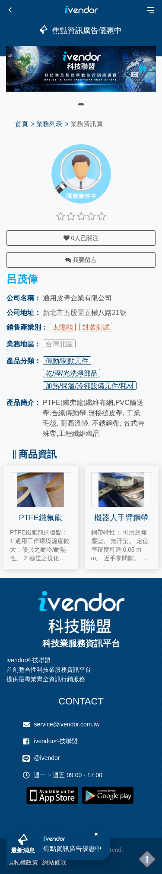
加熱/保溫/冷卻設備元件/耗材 (89, 385)
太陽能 (62, 327)
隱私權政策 (23, 862)
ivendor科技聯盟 (56, 741)
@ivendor (47, 757)
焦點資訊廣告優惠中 (72, 848)
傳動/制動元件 (67, 360)
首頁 (21, 123)
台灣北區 (59, 344)
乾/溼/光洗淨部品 (71, 373)
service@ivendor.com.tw (66, 724)
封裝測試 (96, 327)
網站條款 (54, 862)
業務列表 (49, 123)
